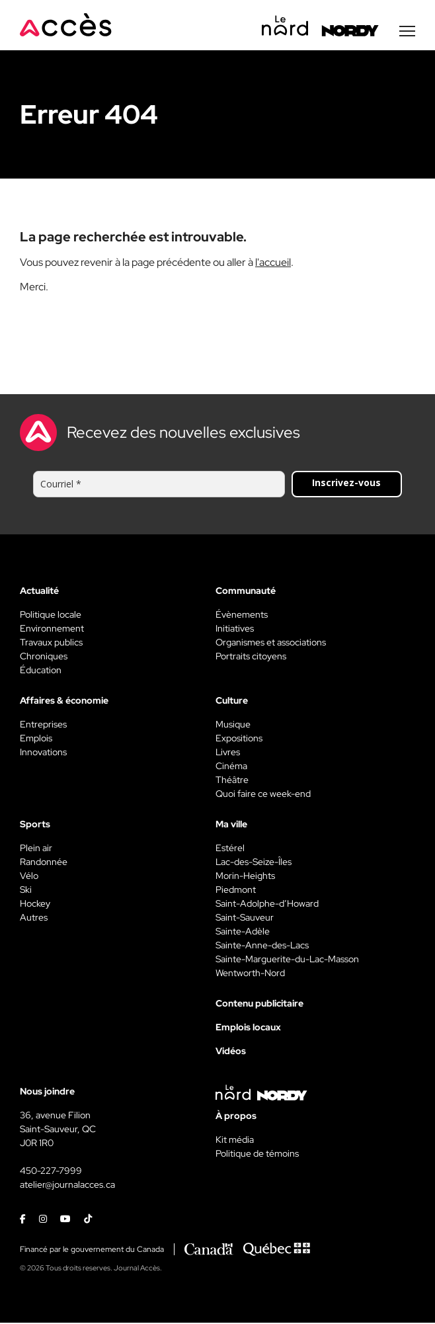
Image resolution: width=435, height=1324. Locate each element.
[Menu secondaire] (407, 32)
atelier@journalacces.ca (67, 1186)
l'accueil (273, 263)
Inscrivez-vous (346, 483)
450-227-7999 (51, 1172)
